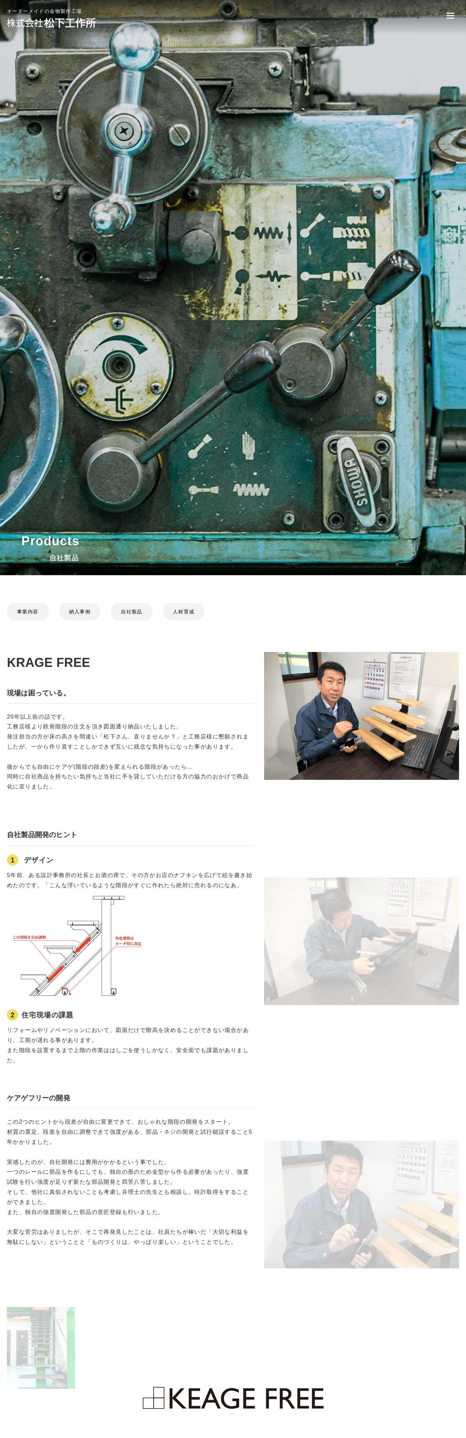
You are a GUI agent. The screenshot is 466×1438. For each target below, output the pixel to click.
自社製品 (131, 611)
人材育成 (184, 611)
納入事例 (80, 611)
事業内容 (28, 611)
